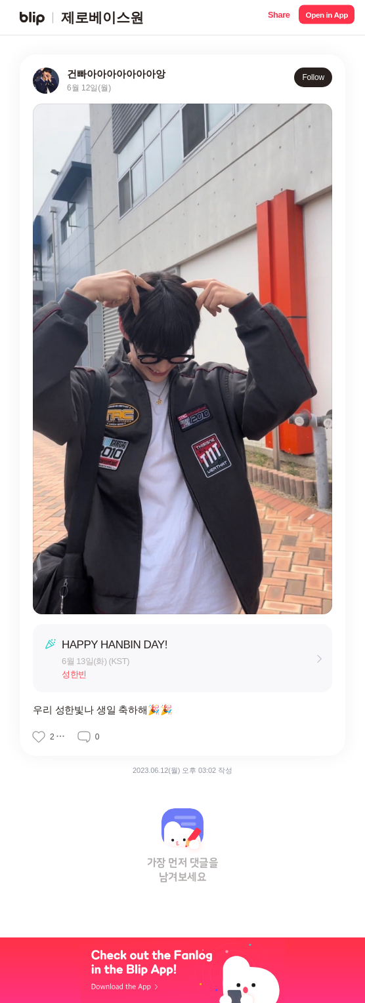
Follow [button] (313, 77)
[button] (279, 17)
